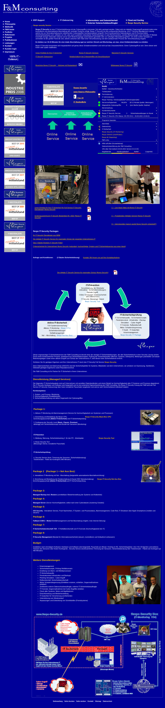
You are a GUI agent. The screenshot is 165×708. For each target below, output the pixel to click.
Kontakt (90, 701)
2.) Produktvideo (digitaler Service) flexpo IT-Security (131, 216)
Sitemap (98, 701)
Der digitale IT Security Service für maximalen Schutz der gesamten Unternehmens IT (64, 239)
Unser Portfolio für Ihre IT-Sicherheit (49, 53)
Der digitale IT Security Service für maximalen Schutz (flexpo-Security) (82, 272)
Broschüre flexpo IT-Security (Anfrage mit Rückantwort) (56, 65)
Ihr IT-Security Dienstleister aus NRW (46, 235)
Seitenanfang (58, 701)
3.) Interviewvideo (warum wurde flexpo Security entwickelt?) (134, 224)
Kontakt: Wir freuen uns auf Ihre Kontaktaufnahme (101, 257)
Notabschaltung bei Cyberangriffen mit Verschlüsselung (89, 56)
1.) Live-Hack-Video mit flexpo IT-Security (127, 208)
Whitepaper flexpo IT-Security (121, 65)
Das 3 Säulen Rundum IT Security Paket (48, 243)
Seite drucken (69, 701)
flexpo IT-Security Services (88, 53)
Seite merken (81, 701)
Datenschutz (107, 701)
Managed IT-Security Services (123, 53)
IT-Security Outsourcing (44, 56)
